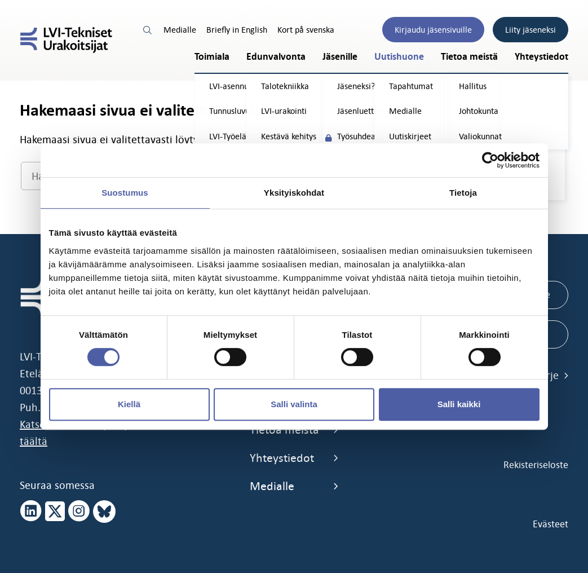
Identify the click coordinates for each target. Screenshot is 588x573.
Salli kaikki (459, 404)
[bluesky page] (104, 511)
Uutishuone (399, 56)
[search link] (148, 29)
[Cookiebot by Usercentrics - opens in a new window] (490, 160)
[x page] (55, 511)
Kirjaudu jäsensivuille (433, 29)
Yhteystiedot (541, 56)
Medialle (179, 29)
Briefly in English (236, 29)
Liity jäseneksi (530, 29)
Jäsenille (339, 56)
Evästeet (550, 524)
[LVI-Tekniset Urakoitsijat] (66, 40)
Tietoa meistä (469, 56)
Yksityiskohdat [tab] (294, 192)
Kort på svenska (305, 29)
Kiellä (129, 404)
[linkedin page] (31, 511)
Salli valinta (294, 404)
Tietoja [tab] (463, 192)
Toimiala (211, 56)
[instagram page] (79, 511)
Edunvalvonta (276, 56)
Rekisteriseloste (535, 465)
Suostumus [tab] (124, 192)
